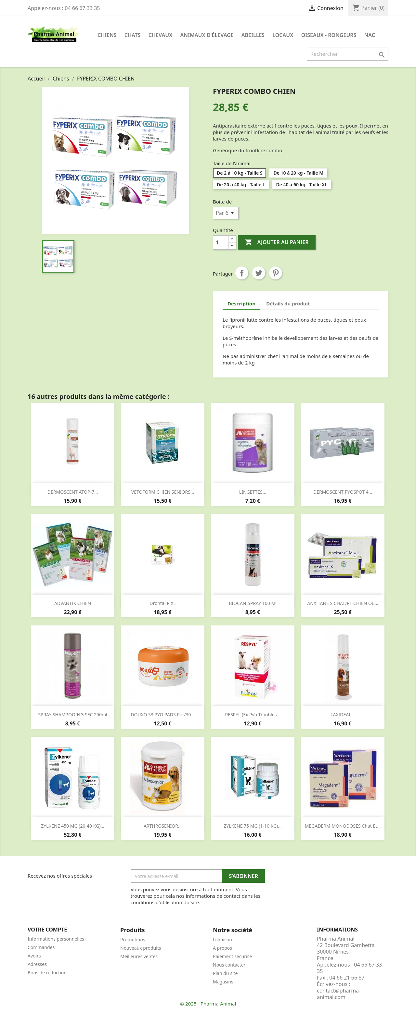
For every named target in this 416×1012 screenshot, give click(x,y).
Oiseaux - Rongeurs (329, 35)
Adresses (37, 964)
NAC (369, 35)
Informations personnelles (56, 939)
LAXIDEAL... (343, 714)
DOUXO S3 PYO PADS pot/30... (163, 714)
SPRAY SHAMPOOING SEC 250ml (72, 714)
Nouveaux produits (140, 948)
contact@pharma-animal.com (338, 994)
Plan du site (225, 973)
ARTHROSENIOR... (163, 826)
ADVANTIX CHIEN (72, 603)
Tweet (258, 272)
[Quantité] (220, 242)
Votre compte (47, 929)
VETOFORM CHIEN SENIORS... (162, 492)
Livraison (222, 939)
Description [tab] (241, 303)
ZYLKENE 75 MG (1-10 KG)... (252, 826)
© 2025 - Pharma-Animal (208, 1003)
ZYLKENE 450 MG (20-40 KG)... (72, 826)
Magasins (223, 982)
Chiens (107, 35)
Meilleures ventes (139, 956)
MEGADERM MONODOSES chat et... (343, 826)
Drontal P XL (163, 603)
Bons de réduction (47, 972)
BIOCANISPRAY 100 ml (252, 603)
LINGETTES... (252, 492)
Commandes (41, 947)
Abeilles (253, 35)
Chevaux (161, 35)
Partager (241, 272)
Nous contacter (229, 965)
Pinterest (275, 272)
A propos (222, 948)
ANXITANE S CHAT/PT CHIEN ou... (342, 603)
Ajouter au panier (276, 242)
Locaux (282, 35)
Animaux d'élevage (207, 35)
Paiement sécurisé (232, 956)
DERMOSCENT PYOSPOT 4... (342, 492)
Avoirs (34, 956)
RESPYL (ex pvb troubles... (252, 714)
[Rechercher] (347, 54)
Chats (132, 35)
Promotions (132, 939)
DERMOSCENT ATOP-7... (72, 492)
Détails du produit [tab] (288, 303)
